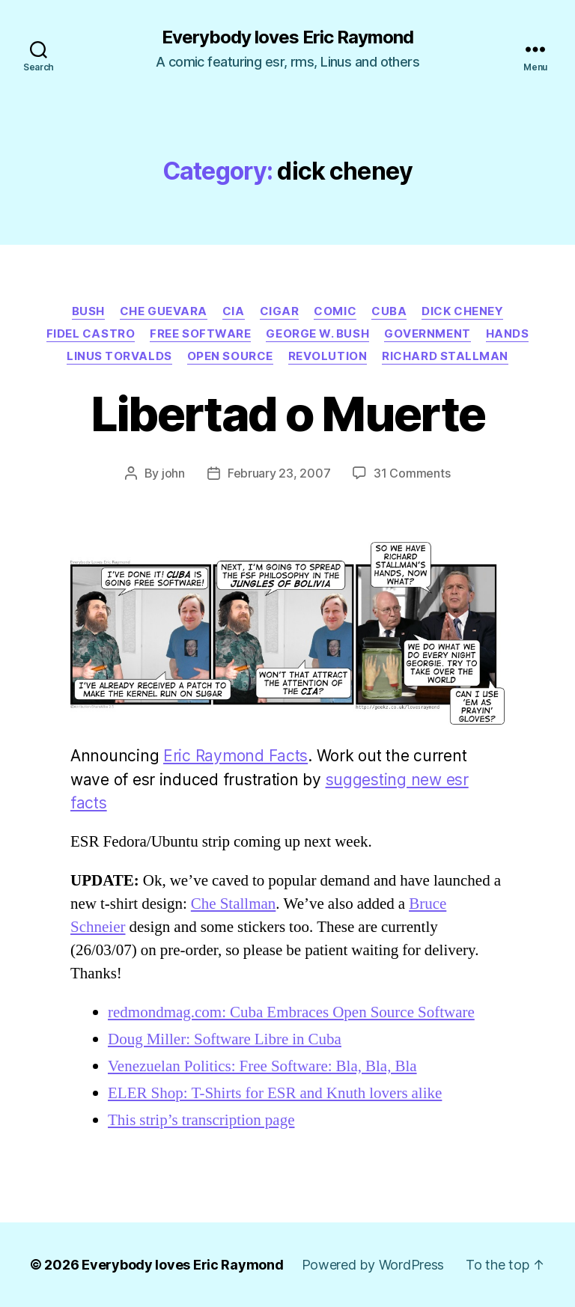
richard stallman (445, 356)
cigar (279, 311)
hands (507, 334)
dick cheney (462, 311)
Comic (335, 311)
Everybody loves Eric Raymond (287, 37)
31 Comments (412, 473)
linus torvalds (119, 356)
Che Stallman (233, 904)
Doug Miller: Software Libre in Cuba (224, 1039)
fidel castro (91, 334)
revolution (328, 356)
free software (200, 334)
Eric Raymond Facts (235, 755)
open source (230, 356)
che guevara (163, 311)
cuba (389, 311)
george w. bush (317, 334)
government (427, 334)
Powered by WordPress (373, 1265)
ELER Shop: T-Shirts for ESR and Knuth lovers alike (275, 1093)
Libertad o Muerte (288, 413)
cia (233, 311)
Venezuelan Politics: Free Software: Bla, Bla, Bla (262, 1066)
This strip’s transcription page (201, 1120)
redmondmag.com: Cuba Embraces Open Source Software (291, 1012)
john (173, 473)
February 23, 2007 (279, 473)
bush (88, 311)
